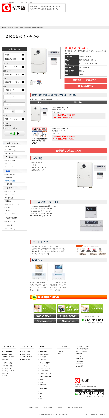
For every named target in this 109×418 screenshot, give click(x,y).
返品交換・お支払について (75, 407)
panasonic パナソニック (12, 204)
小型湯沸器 (8, 184)
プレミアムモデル (8, 366)
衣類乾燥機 (10, 225)
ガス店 (14, 8)
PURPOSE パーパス (45, 373)
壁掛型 (41, 380)
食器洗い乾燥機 (11, 218)
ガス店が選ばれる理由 (82, 346)
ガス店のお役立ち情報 (82, 349)
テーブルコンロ (76, 20)
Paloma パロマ (10, 153)
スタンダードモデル (9, 371)
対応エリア (61, 407)
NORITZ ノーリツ (10, 150)
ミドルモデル (7, 368)
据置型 (41, 382)
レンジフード (61, 20)
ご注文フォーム (80, 363)
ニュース (78, 356)
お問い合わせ (79, 359)
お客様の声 (79, 354)
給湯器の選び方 (85, 86)
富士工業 (8, 201)
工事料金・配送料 (33, 407)
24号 (41, 398)
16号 (41, 394)
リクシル (8, 207)
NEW (6, 123)
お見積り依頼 (79, 361)
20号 (41, 396)
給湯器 (49, 20)
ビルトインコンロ (35, 20)
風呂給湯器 (8, 177)
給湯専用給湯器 (10, 174)
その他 (5, 375)
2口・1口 (6, 373)
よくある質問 (79, 366)
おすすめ (7, 126)
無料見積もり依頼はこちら (85, 80)
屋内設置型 (43, 384)
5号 (41, 391)
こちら (99, 51)
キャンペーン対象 (10, 128)
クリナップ (8, 211)
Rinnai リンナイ (10, 146)
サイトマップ (103, 414)
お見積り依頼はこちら (95, 19)
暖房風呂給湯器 (10, 181)
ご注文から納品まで (48, 407)
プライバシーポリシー (91, 414)
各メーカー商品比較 (81, 351)
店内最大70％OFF (14, 19)
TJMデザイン (9, 198)
